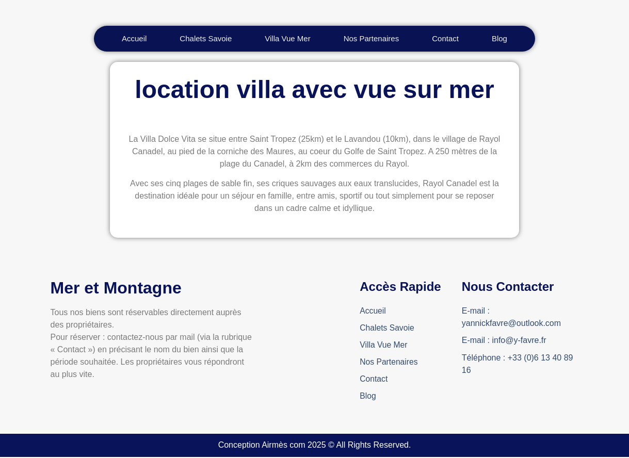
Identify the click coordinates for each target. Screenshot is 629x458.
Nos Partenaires (389, 362)
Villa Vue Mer (384, 345)
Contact (374, 379)
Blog (368, 396)
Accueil (373, 310)
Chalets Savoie (387, 327)
